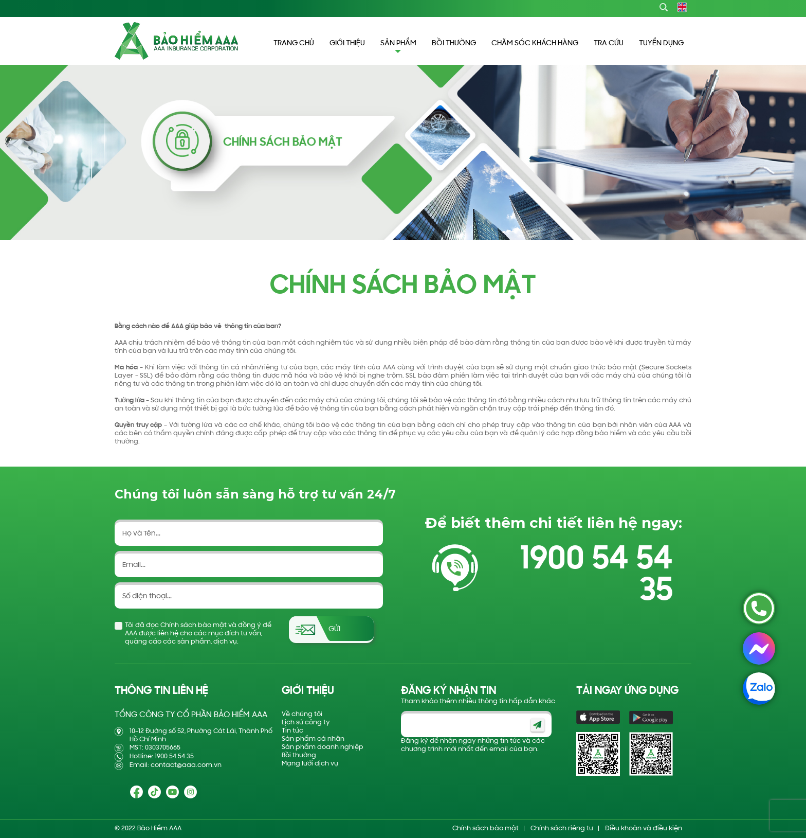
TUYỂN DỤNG (661, 43)
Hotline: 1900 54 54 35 (162, 756)
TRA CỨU (609, 43)
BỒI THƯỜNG (454, 43)
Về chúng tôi (302, 714)
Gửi (334, 629)
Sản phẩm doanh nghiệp (322, 747)
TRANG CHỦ (293, 43)
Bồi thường (299, 755)
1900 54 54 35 (596, 575)
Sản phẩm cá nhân (313, 739)
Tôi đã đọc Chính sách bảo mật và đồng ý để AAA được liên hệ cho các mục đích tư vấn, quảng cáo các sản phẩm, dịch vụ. (198, 633)
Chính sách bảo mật (485, 828)
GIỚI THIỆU (347, 43)
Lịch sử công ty (306, 722)
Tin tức (292, 730)
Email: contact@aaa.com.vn (176, 765)
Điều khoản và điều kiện (643, 828)
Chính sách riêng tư (561, 828)
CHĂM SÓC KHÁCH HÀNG (534, 43)
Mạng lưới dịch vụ (310, 763)
